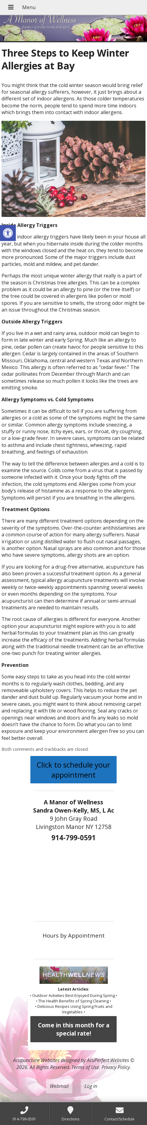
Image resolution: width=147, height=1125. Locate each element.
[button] (8, 233)
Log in (90, 1086)
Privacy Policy (115, 1067)
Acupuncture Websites (36, 1060)
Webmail (59, 1086)
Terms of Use (85, 1067)
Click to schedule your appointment (73, 770)
